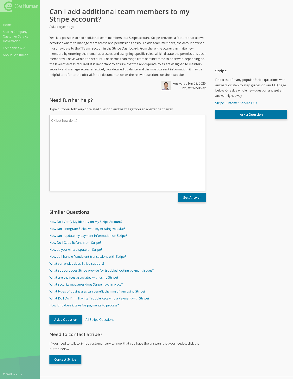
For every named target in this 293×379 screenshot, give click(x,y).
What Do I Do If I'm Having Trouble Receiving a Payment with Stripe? (99, 241)
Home (7, 25)
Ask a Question (65, 263)
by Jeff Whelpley (194, 88)
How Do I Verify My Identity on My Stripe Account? (85, 165)
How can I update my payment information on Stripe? (88, 179)
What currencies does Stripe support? (76, 206)
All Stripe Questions (100, 263)
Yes (174, 333)
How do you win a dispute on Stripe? (75, 193)
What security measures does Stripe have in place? (86, 227)
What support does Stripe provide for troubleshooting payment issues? (101, 213)
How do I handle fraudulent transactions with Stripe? (87, 200)
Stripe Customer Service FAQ (236, 103)
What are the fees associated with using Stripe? (83, 220)
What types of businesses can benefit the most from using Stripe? (97, 234)
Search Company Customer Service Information (15, 36)
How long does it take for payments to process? (84, 248)
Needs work (189, 333)
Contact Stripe (65, 302)
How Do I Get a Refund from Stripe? (75, 186)
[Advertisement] (251, 35)
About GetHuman (15, 55)
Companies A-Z (14, 48)
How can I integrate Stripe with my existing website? (87, 172)
